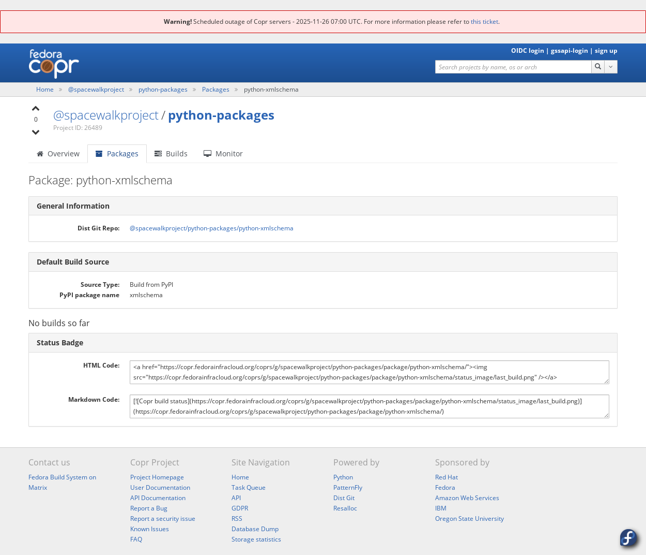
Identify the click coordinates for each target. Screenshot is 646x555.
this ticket (484, 21)
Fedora (445, 487)
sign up (606, 50)
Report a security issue (162, 518)
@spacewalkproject (97, 89)
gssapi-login (569, 50)
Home (45, 89)
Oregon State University (469, 518)
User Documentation (160, 487)
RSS (237, 518)
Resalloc (345, 508)
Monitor (223, 153)
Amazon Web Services (467, 497)
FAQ (136, 539)
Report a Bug (148, 508)
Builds (171, 153)
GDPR (240, 508)
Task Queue (249, 487)
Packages (215, 89)
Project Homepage (157, 477)
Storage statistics (256, 539)
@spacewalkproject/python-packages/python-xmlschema (212, 228)
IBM (441, 508)
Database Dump (255, 528)
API (236, 497)
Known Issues (149, 528)
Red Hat (446, 477)
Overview (58, 153)
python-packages (164, 89)
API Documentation (158, 497)
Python (343, 477)
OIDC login (527, 50)
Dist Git (344, 497)
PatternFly (347, 487)
